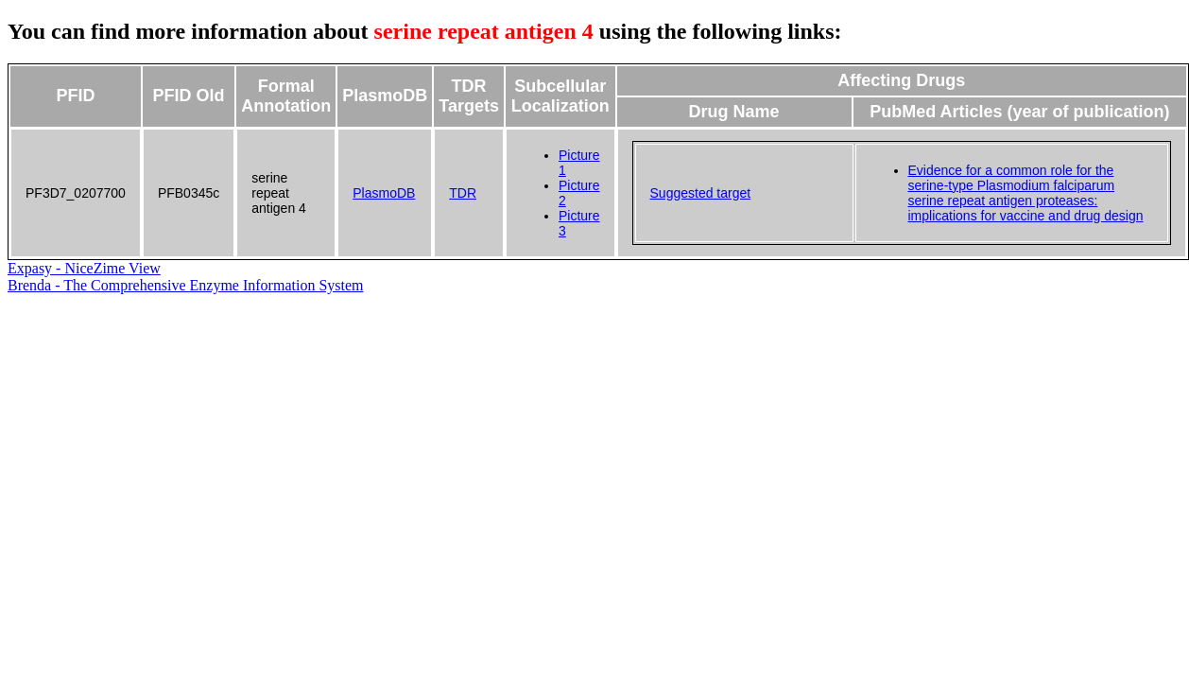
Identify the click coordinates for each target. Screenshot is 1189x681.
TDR (462, 193)
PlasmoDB (384, 193)
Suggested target (700, 193)
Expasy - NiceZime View (84, 268)
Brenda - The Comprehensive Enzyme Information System (186, 285)
